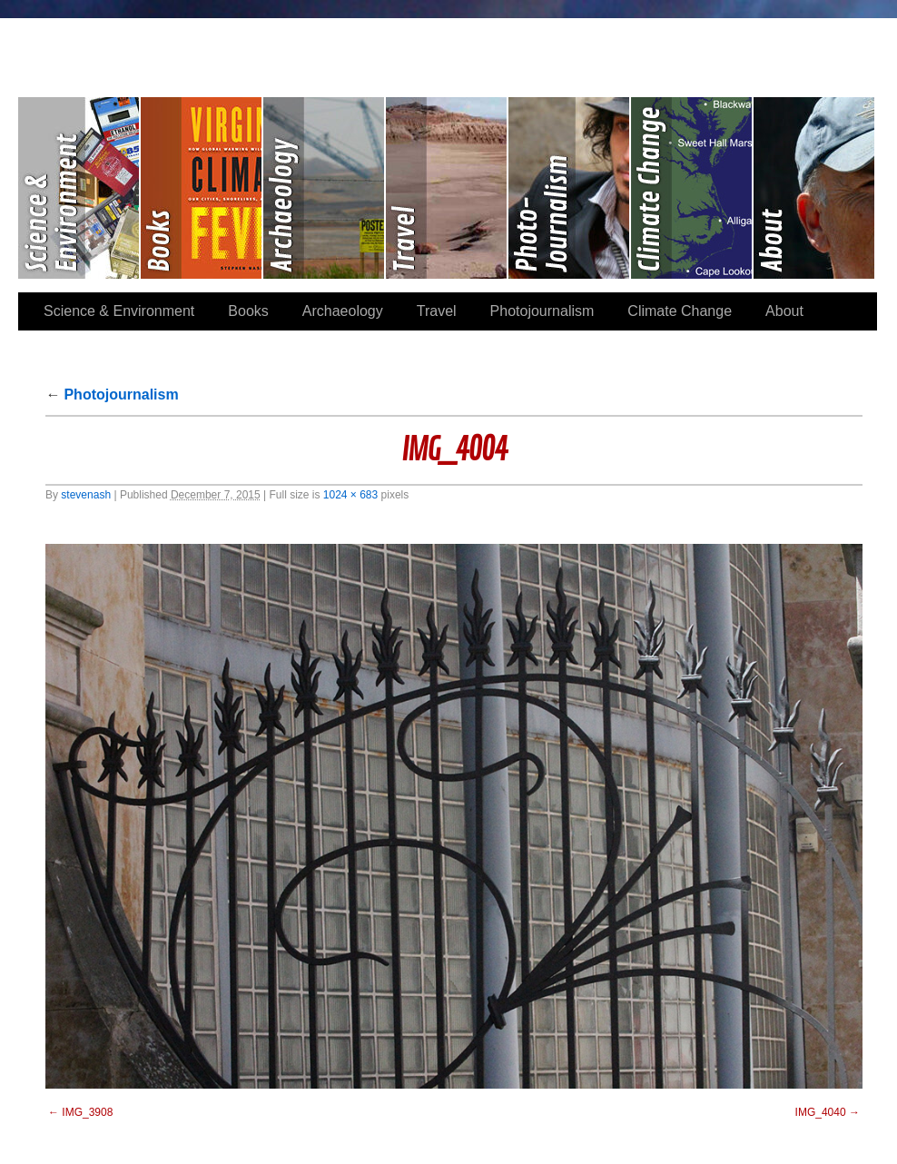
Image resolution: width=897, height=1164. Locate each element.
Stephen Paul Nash (448, 46)
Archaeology (324, 188)
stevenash (86, 494)
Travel (447, 188)
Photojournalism (569, 188)
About (814, 188)
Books (202, 188)
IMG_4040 (820, 1112)
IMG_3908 (87, 1112)
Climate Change (692, 188)
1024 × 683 (350, 494)
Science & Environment (79, 188)
